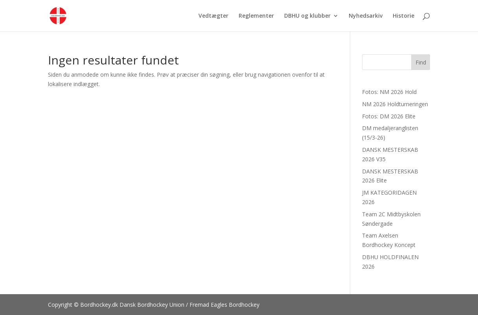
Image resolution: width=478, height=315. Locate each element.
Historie (403, 16)
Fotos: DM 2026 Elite (388, 116)
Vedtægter (213, 16)
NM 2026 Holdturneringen (395, 104)
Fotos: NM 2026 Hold (389, 92)
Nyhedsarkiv (365, 16)
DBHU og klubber (307, 16)
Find (420, 62)
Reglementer (256, 16)
